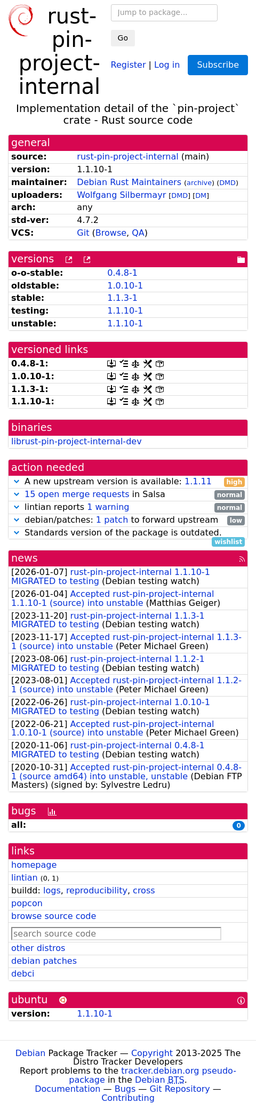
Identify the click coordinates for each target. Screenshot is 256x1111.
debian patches (44, 961)
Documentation (67, 1089)
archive (199, 183)
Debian (30, 1053)
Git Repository (179, 1089)
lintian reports (128, 507)
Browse (110, 233)
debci (22, 974)
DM (200, 195)
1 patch (112, 520)
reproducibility (96, 890)
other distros (38, 948)
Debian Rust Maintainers (129, 182)
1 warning (108, 507)
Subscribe (218, 65)
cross (144, 890)
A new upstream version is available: (128, 481)
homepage (34, 865)
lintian (24, 878)
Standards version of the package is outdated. (128, 533)
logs (52, 890)
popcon (27, 903)
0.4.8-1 (122, 273)
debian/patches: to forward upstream (128, 520)
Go (123, 38)
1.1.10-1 (125, 311)
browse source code (53, 916)
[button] (16, 481)
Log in (167, 64)
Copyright (152, 1053)
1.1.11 (198, 481)
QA (138, 233)
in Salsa (128, 494)
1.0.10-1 (125, 286)
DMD (227, 183)
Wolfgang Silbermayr (121, 195)
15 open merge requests (77, 494)
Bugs (125, 1089)
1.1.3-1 (122, 298)
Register (128, 64)
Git (83, 233)
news (24, 558)
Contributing (128, 1098)
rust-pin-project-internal (127, 156)
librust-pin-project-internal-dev (76, 441)
